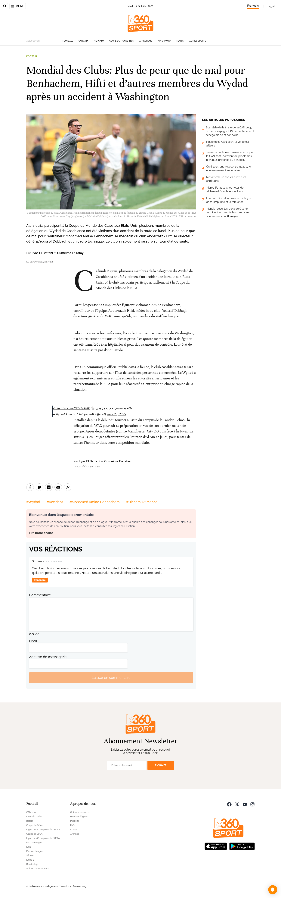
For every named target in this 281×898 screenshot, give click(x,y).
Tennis (180, 41)
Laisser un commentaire (111, 678)
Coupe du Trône (34, 825)
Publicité (74, 821)
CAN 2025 (83, 41)
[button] (272, 889)
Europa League (34, 842)
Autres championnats (37, 868)
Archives (74, 834)
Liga (28, 847)
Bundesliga (32, 864)
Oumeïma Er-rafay (70, 253)
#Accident (55, 502)
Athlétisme (145, 41)
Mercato (99, 41)
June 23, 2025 (116, 414)
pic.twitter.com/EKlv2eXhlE (71, 408)
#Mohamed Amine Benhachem (94, 502)
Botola (29, 821)
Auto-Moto (164, 41)
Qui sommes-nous (79, 812)
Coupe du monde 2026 (121, 41)
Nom (33, 641)
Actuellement (33, 40)
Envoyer (161, 765)
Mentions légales (79, 816)
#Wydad (33, 502)
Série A (30, 855)
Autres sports (197, 41)
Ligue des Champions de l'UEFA (43, 838)
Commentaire (40, 595)
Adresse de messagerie (48, 657)
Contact (74, 829)
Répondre (40, 580)
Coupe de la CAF (35, 834)
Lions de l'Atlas (34, 816)
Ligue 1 (30, 860)
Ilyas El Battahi (42, 253)
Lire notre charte (41, 533)
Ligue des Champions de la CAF (43, 829)
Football (68, 41)
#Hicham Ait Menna (142, 502)
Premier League (34, 851)
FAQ (72, 825)
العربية (272, 6)
